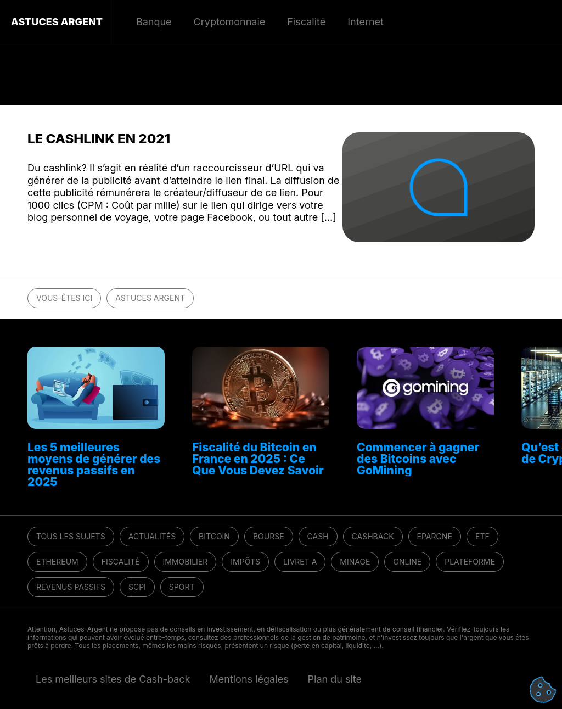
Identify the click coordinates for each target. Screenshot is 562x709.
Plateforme (470, 561)
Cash (318, 536)
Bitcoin (214, 536)
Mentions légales (248, 679)
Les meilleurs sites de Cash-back (113, 679)
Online (407, 561)
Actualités (152, 536)
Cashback (373, 536)
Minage (355, 561)
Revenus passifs (70, 586)
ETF (482, 536)
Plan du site (335, 679)
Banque (154, 21)
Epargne (434, 536)
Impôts (245, 561)
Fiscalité (121, 561)
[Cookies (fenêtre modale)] (543, 690)
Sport (182, 586)
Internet (365, 21)
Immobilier (185, 561)
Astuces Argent (57, 21)
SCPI (137, 586)
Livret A (300, 561)
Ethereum (57, 561)
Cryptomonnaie (230, 21)
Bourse (268, 536)
